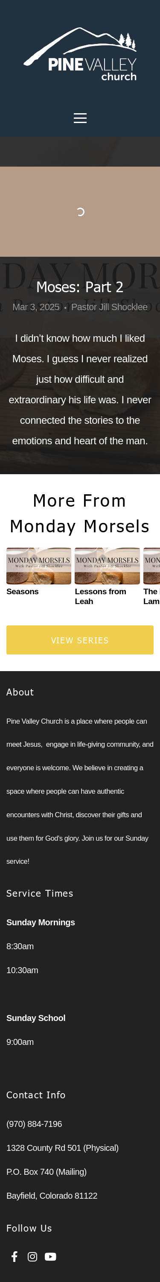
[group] (38, 575)
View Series (80, 639)
